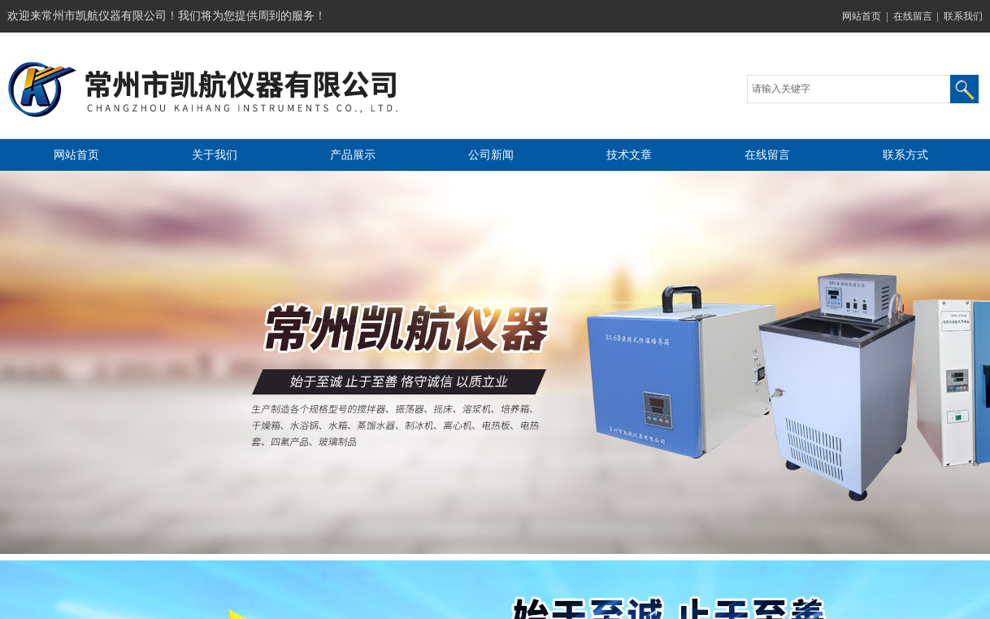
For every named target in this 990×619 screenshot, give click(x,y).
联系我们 (963, 16)
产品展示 (353, 155)
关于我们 (214, 155)
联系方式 (905, 155)
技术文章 (629, 155)
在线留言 (912, 16)
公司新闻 (491, 155)
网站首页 (861, 16)
